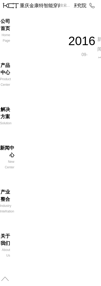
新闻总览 (99, 54)
